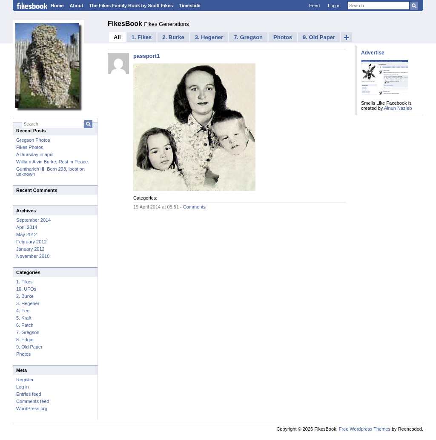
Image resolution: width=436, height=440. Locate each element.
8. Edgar (25, 339)
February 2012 (31, 241)
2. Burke (25, 296)
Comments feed (32, 401)
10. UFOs (26, 288)
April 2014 (26, 227)
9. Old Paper (29, 346)
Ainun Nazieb (398, 108)
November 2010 (32, 256)
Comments (194, 206)
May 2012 (26, 234)
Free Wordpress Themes (364, 428)
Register (25, 379)
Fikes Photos (29, 147)
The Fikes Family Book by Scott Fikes (131, 5)
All (117, 37)
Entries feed (28, 394)
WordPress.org (31, 408)
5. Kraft (23, 317)
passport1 (146, 56)
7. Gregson (27, 332)
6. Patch (24, 325)
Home (57, 5)
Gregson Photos (33, 140)
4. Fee (22, 310)
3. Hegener (27, 303)
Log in (334, 5)
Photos (23, 354)
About (76, 5)
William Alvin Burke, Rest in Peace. (52, 161)
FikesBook (126, 23)
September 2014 (33, 220)
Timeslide (190, 5)
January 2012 (30, 248)
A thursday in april (34, 154)
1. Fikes (24, 281)
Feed (314, 5)
